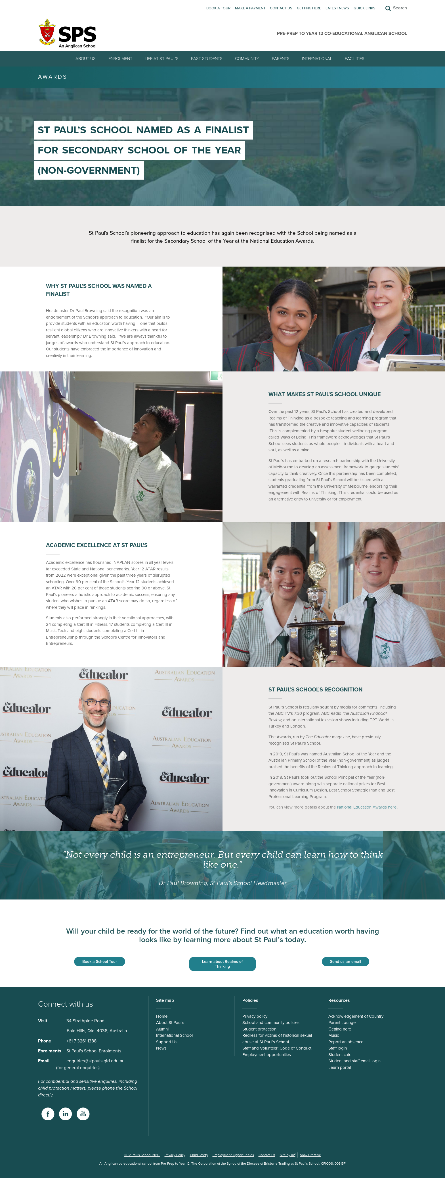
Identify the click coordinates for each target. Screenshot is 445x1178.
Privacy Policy (175, 1155)
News (161, 1048)
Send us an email (345, 961)
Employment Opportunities (233, 1155)
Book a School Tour (99, 961)
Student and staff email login (354, 1060)
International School (174, 1035)
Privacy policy (254, 1016)
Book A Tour (218, 8)
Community (247, 58)
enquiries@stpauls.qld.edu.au (95, 1061)
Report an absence (345, 1041)
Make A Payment (250, 8)
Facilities (354, 58)
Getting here (309, 8)
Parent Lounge (342, 1022)
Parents (280, 58)
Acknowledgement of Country (355, 1016)
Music (333, 1035)
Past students (206, 58)
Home (161, 1016)
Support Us (166, 1041)
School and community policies (270, 1022)
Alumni (162, 1029)
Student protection (259, 1029)
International (317, 58)
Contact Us (281, 8)
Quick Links (364, 8)
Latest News (337, 8)
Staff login (337, 1048)
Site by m (287, 1155)
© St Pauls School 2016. (142, 1155)
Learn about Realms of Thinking (222, 964)
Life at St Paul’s (162, 58)
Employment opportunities (266, 1054)
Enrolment (120, 58)
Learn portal (339, 1067)
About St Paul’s (170, 1022)
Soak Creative (310, 1155)
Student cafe (339, 1054)
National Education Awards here (367, 807)
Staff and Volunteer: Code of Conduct (276, 1048)
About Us (85, 58)
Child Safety (199, 1155)
